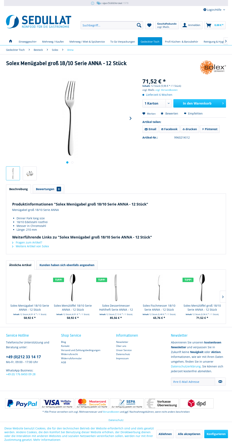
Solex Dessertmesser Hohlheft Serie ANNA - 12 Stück (116, 308)
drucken (190, 129)
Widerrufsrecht (69, 354)
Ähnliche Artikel (20, 265)
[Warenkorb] (215, 25)
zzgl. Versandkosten (166, 90)
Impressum (122, 358)
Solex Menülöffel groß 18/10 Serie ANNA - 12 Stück (202, 307)
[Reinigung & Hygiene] (216, 41)
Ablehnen (165, 434)
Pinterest (209, 129)
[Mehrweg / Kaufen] (53, 41)
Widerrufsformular (71, 358)
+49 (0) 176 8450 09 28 (21, 374)
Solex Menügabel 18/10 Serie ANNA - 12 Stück (29, 307)
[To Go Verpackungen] (123, 41)
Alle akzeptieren (189, 434)
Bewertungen (48, 189)
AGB (63, 362)
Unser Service (124, 350)
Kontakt (65, 346)
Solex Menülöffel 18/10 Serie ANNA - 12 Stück (73, 307)
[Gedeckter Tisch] (150, 41)
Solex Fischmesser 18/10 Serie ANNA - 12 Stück (159, 307)
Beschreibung (18, 189)
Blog (63, 342)
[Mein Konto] (191, 25)
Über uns (121, 346)
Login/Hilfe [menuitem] (212, 10)
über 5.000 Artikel (109, 3)
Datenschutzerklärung (186, 366)
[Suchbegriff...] (112, 25)
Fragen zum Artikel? (27, 242)
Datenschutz (123, 354)
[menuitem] (112, 25)
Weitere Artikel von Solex (30, 246)
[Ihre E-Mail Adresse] (193, 382)
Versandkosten (111, 411)
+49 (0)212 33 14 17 (23, 356)
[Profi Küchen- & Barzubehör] (181, 41)
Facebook (169, 129)
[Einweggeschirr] (27, 41)
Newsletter (122, 342)
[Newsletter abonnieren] (220, 382)
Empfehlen (193, 113)
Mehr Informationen (46, 440)
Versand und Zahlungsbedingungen (80, 350)
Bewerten (170, 113)
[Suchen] (139, 25)
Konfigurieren (216, 434)
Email (150, 129)
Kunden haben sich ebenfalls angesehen (66, 265)
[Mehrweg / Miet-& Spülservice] (87, 41)
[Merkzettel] (149, 25)
